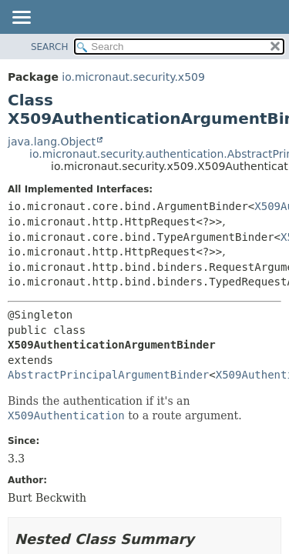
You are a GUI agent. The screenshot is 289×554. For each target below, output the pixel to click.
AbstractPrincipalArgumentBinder (108, 375)
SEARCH (50, 47)
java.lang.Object (52, 141)
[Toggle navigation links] (21, 18)
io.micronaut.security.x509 (133, 77)
